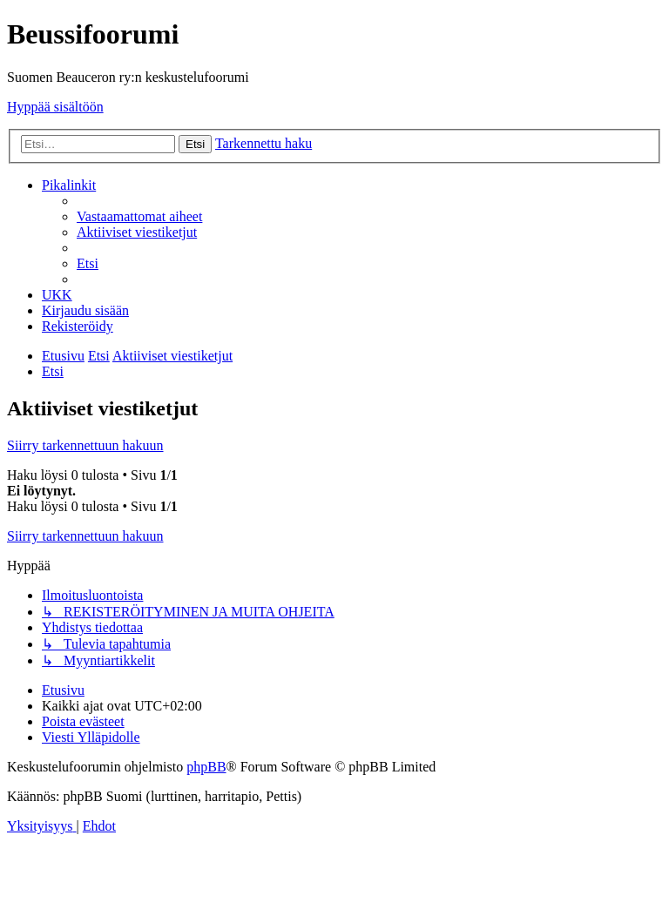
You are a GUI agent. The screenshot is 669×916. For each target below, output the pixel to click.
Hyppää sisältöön (55, 106)
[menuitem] (139, 216)
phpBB (206, 766)
